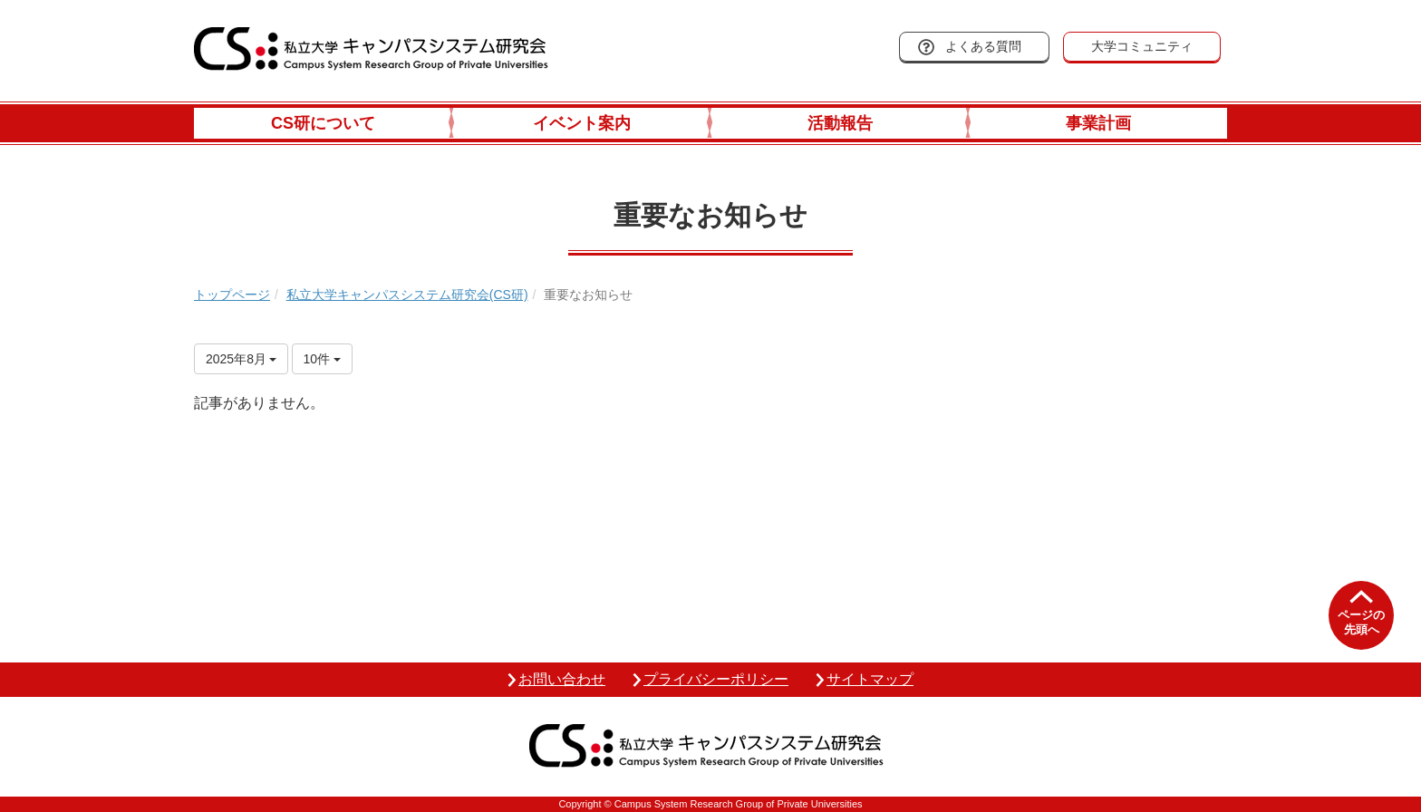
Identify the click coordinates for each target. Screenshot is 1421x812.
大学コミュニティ (1142, 46)
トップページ (232, 294)
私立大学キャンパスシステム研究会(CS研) (407, 294)
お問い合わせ (561, 679)
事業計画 (1098, 123)
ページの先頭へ (1361, 622)
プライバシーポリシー (715, 679)
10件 (322, 359)
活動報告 (840, 123)
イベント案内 (582, 123)
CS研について (323, 123)
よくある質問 (983, 46)
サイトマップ (870, 679)
